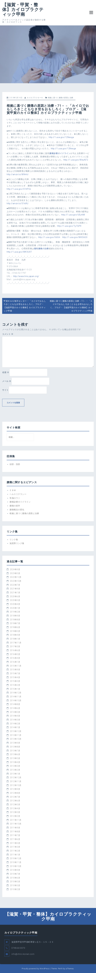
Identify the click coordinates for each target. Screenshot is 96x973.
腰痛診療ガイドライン (59, 153)
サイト (5, 390)
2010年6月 (15, 878)
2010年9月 (15, 870)
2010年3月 (15, 885)
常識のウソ (15, 498)
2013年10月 (15, 739)
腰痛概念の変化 (17, 509)
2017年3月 (15, 646)
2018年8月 (15, 619)
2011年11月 (15, 820)
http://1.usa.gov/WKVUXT (19, 252)
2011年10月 (15, 824)
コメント (7, 334)
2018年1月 (15, 639)
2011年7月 (15, 835)
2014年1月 (15, 727)
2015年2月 (15, 685)
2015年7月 (15, 673)
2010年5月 (15, 881)
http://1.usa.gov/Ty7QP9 (69, 226)
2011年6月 (15, 839)
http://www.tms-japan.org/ (26, 276)
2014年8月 (15, 704)
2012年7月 (15, 797)
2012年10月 (15, 785)
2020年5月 (15, 600)
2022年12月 (15, 577)
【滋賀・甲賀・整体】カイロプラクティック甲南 (23, 9)
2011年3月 (15, 847)
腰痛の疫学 (15, 506)
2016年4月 (15, 658)
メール (6, 381)
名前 (5, 372)
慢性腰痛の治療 (41, 248)
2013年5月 (15, 758)
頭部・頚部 (15, 464)
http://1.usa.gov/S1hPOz (19, 189)
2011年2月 (15, 851)
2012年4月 (15, 808)
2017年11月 (15, 643)
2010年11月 (15, 862)
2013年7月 (15, 750)
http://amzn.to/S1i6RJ (17, 203)
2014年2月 (15, 723)
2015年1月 (15, 689)
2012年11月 (15, 781)
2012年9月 (15, 789)
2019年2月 (15, 612)
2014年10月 (15, 700)
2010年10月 (15, 866)
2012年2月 (15, 816)
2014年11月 (15, 696)
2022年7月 (15, 585)
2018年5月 (15, 631)
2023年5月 (15, 573)
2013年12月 (15, 731)
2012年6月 (15, 800)
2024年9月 (15, 569)
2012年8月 (15, 793)
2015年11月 (15, 666)
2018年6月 (15, 627)
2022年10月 (15, 581)
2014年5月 (15, 712)
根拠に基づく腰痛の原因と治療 (60, 98)
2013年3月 (15, 766)
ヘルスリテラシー (18, 494)
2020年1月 (15, 608)
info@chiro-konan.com (22, 954)
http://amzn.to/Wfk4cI (17, 174)
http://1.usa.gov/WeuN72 (75, 160)
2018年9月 (15, 616)
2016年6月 (15, 650)
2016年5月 (15, 654)
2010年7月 (15, 874)
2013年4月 (15, 762)
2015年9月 (15, 669)
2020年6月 (15, 596)
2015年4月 (15, 677)
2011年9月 (15, 827)
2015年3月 (15, 681)
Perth (60, 969)
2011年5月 (15, 843)
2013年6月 (15, 754)
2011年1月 (15, 855)
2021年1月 (15, 592)
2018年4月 (15, 635)
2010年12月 (15, 858)
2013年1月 (15, 774)
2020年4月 (15, 604)
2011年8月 (15, 831)
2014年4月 (15, 716)
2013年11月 (15, 735)
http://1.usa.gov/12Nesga (61, 137)
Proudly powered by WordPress (36, 969)
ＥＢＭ (13, 490)
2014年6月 (15, 708)
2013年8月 (15, 747)
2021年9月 (15, 588)
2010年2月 (15, 889)
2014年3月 (15, 720)
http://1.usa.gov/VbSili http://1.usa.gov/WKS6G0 (62, 237)
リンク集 (14, 539)
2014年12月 (15, 693)
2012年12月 (15, 777)
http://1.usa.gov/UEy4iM (73, 215)
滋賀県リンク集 (17, 543)
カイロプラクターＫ (35, 98)
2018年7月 (15, 623)
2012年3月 (15, 812)
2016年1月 (15, 662)
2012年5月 (15, 804)
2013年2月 (15, 770)
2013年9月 (15, 743)
